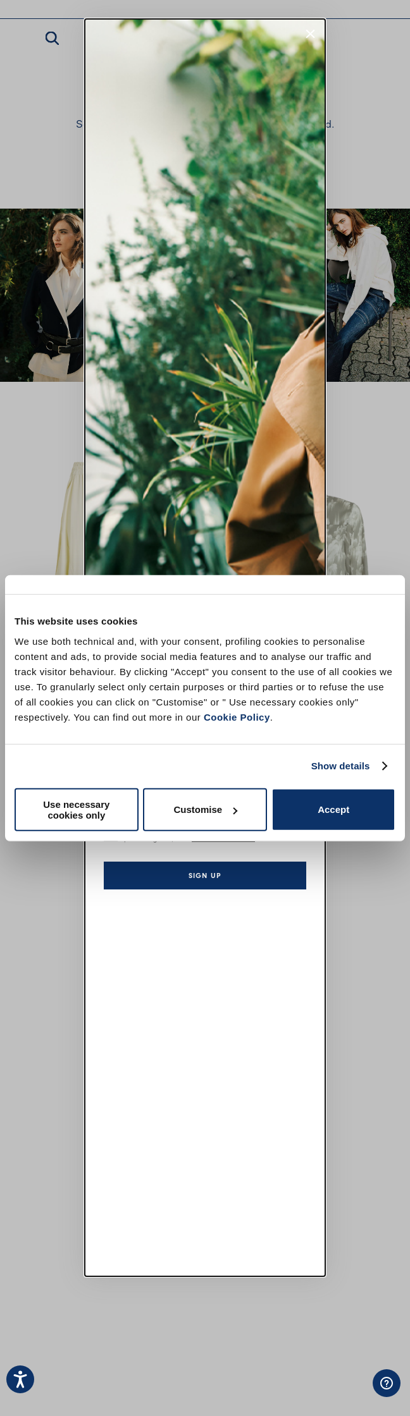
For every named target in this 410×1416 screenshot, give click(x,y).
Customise (205, 809)
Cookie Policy (237, 716)
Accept (333, 809)
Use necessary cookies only (76, 809)
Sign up (205, 875)
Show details (340, 765)
